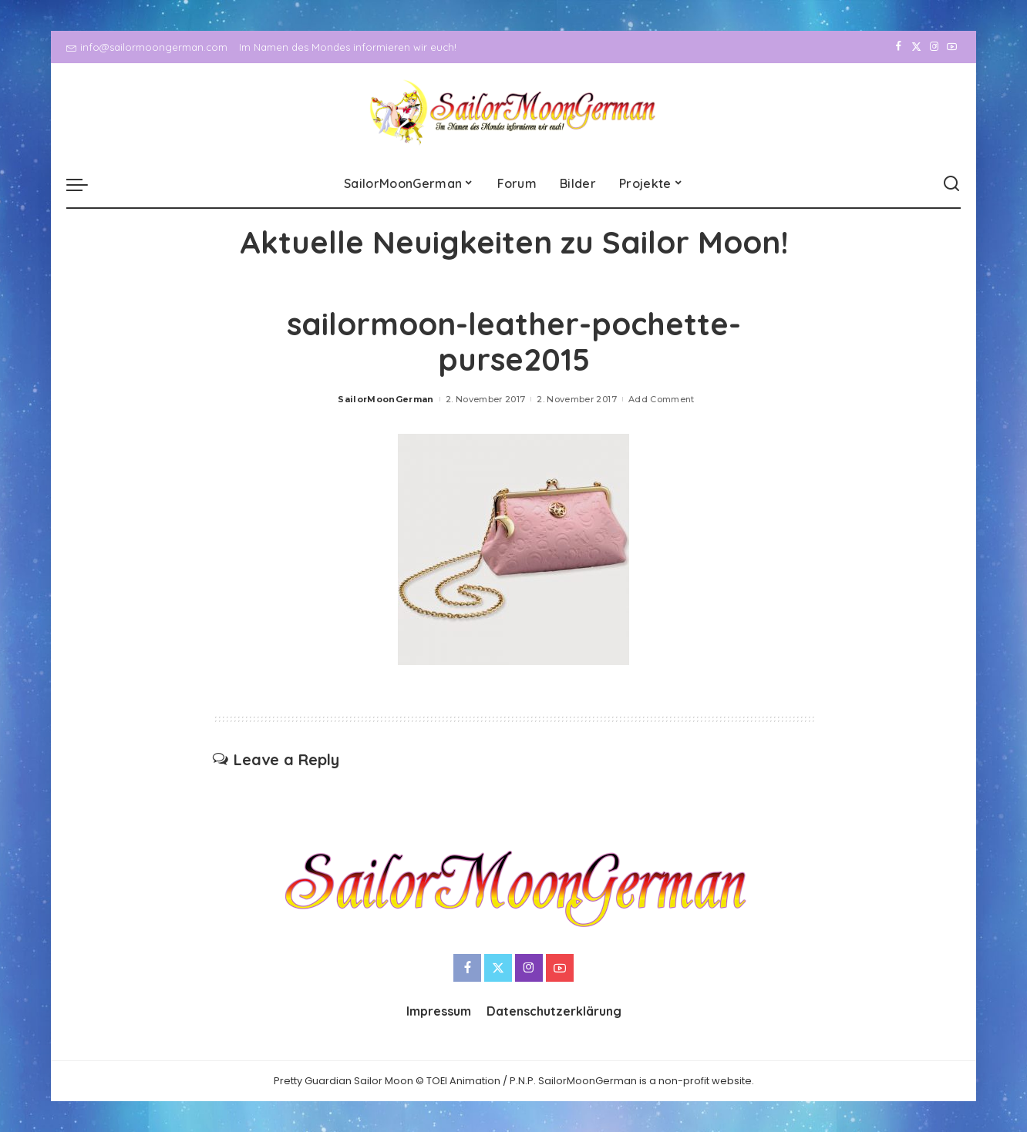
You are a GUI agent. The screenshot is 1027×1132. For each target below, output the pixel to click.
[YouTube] (952, 47)
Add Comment (661, 399)
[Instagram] (934, 47)
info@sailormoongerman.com (146, 47)
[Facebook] (898, 47)
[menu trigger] (84, 184)
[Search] (951, 184)
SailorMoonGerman (386, 399)
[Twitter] (916, 47)
